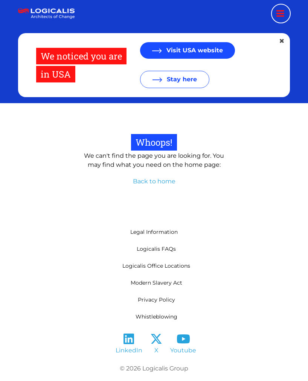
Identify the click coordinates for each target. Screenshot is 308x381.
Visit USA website (194, 50)
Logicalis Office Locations (156, 265)
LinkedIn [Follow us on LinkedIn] (129, 350)
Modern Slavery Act (156, 282)
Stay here (181, 79)
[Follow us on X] (156, 341)
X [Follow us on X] (156, 350)
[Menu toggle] (281, 14)
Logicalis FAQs (156, 248)
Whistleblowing (156, 316)
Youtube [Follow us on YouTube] (183, 350)
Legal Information (154, 232)
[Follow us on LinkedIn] (129, 341)
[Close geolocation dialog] (282, 41)
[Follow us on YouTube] (183, 341)
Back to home (154, 181)
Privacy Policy (156, 299)
